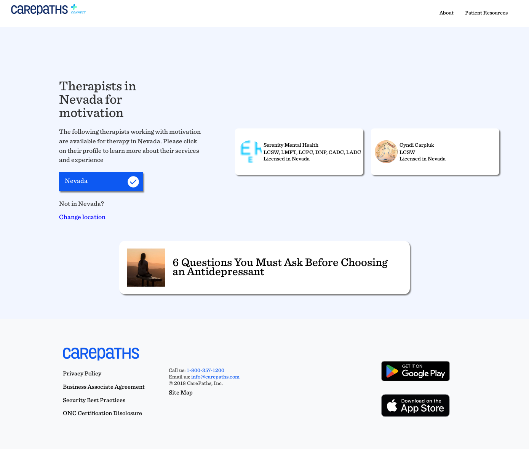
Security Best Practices (94, 400)
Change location (82, 217)
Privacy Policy (82, 373)
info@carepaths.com (215, 377)
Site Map (181, 392)
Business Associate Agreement (104, 386)
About (447, 13)
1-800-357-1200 (205, 370)
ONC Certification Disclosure (102, 413)
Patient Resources (486, 13)
